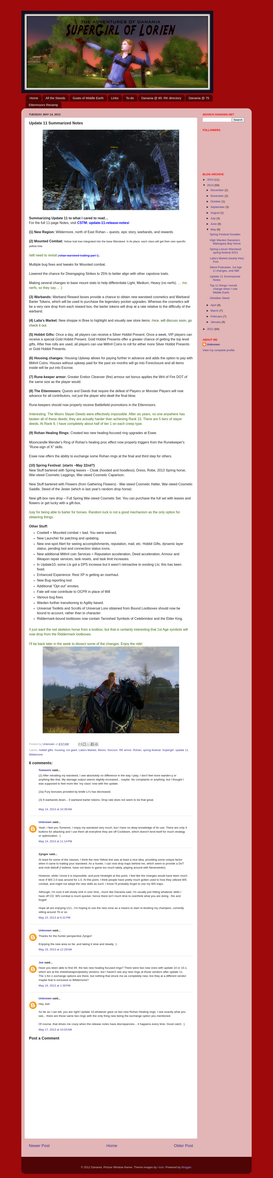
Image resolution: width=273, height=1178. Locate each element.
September (218, 207)
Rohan (137, 750)
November (218, 195)
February (217, 316)
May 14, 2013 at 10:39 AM (55, 809)
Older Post (183, 1145)
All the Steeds (55, 98)
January (216, 322)
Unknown (45, 822)
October (216, 201)
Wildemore (36, 754)
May (214, 229)
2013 (210, 185)
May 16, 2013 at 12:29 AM (55, 949)
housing (60, 750)
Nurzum (112, 750)
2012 (210, 329)
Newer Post (39, 1145)
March (215, 310)
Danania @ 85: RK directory (161, 98)
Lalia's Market (87, 750)
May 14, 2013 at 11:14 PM (55, 841)
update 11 (181, 750)
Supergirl (168, 750)
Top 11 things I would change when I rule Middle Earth (223, 289)
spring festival (152, 750)
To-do (130, 98)
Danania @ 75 (199, 98)
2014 (210, 179)
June (214, 223)
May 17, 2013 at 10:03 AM (55, 1029)
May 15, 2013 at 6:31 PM (54, 917)
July (213, 218)
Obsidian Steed (219, 298)
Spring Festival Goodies (225, 234)
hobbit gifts (46, 750)
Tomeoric (45, 770)
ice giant (71, 750)
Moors (102, 750)
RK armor (125, 750)
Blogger (186, 1167)
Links (115, 98)
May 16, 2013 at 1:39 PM (54, 985)
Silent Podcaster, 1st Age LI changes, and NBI (226, 269)
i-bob (160, 1167)
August (215, 212)
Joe (41, 962)
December (218, 190)
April (214, 305)
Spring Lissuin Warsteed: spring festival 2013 (226, 250)
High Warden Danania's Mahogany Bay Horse (225, 242)
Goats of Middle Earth (88, 98)
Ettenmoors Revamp (43, 105)
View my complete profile (219, 350)
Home (34, 98)
